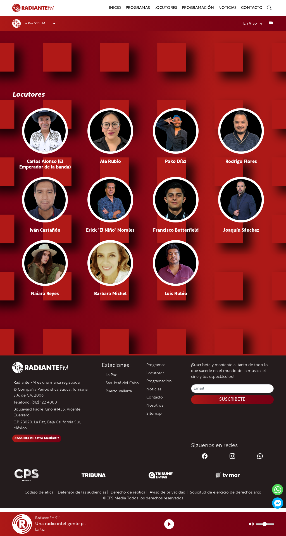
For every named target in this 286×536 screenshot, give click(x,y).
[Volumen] (265, 524)
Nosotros (154, 406)
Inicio (115, 8)
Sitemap (154, 414)
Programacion (158, 381)
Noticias (227, 8)
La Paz (111, 375)
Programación (198, 8)
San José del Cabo (122, 383)
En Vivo (254, 23)
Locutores (165, 8)
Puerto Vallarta (119, 391)
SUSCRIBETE (232, 399)
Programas (138, 8)
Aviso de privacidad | (169, 492)
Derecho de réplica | (129, 492)
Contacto (252, 8)
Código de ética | (40, 492)
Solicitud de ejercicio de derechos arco (225, 492)
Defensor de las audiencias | (83, 492)
